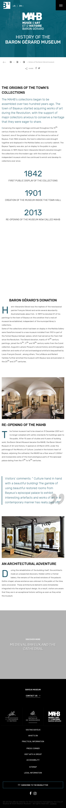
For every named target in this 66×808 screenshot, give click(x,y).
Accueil (11, 62)
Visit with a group (33, 754)
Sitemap (33, 767)
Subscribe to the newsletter (33, 785)
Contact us (33, 696)
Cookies (53, 804)
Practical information (33, 741)
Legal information (33, 773)
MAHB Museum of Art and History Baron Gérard (17, 62)
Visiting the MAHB (24, 62)
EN (21, 6)
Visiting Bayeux (33, 730)
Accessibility (33, 760)
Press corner (33, 748)
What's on (33, 736)
